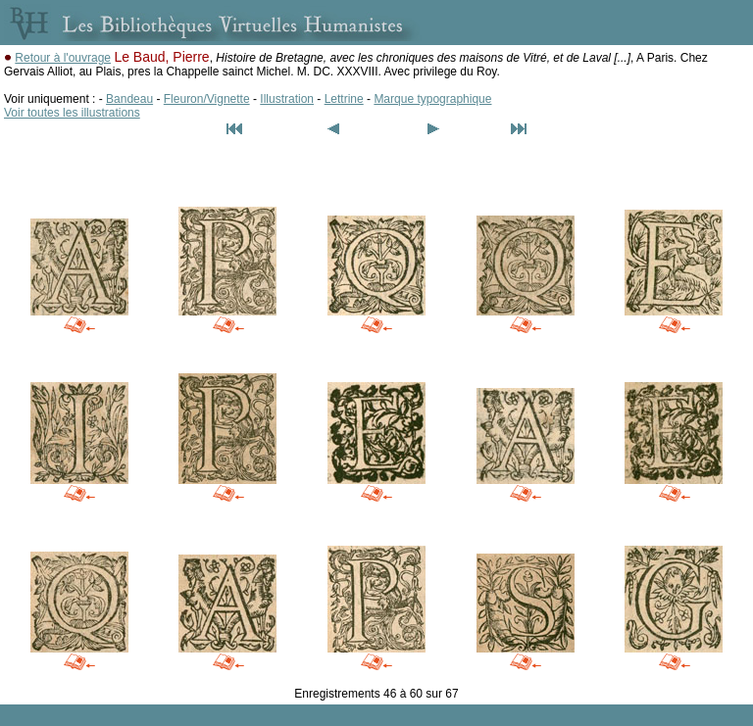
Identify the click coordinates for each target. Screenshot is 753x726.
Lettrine (344, 99)
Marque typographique (432, 99)
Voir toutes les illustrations (72, 113)
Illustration (287, 99)
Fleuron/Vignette (207, 99)
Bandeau (129, 99)
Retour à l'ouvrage (63, 58)
